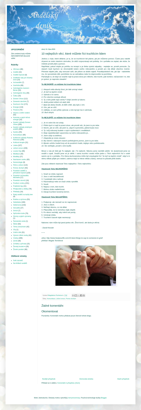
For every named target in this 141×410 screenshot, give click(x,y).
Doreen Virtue (18, 99)
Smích (15, 211)
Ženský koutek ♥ (19, 246)
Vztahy (15, 238)
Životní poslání (18, 249)
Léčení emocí (60, 298)
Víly (14, 230)
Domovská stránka (86, 379)
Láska (15, 145)
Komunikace (51, 298)
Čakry (15, 96)
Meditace (16, 154)
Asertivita (16, 85)
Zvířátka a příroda (19, 244)
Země (15, 241)
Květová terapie (19, 142)
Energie (16, 107)
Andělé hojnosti (18, 75)
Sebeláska (17, 202)
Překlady (16, 192)
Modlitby (16, 157)
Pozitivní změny (19, 183)
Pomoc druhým (71, 298)
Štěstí (15, 224)
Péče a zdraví (18, 165)
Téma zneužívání (19, 227)
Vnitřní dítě (17, 232)
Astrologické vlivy (19, 93)
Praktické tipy (18, 186)
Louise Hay (17, 151)
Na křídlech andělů (20, 263)
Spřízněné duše (19, 213)
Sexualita (16, 208)
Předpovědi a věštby (20, 189)
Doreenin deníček (19, 101)
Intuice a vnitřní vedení (21, 113)
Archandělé (17, 82)
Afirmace (16, 69)
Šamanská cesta (19, 221)
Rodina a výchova (19, 199)
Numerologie (18, 162)
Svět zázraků (18, 260)
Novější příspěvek (48, 379)
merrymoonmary (74, 398)
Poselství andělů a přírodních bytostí (20, 172)
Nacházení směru (19, 159)
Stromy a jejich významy (22, 216)
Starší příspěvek (123, 379)
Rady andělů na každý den (23, 195)
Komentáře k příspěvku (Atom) (68, 383)
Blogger (104, 398)
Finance (16, 110)
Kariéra (16, 132)
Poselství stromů (19, 180)
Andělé (15, 72)
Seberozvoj (17, 205)
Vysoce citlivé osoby (20, 235)
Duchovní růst (18, 104)
